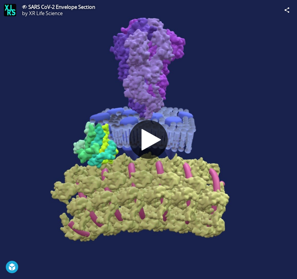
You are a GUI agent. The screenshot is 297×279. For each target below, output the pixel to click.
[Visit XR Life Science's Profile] (10, 10)
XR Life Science (46, 13)
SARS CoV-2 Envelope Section (61, 6)
